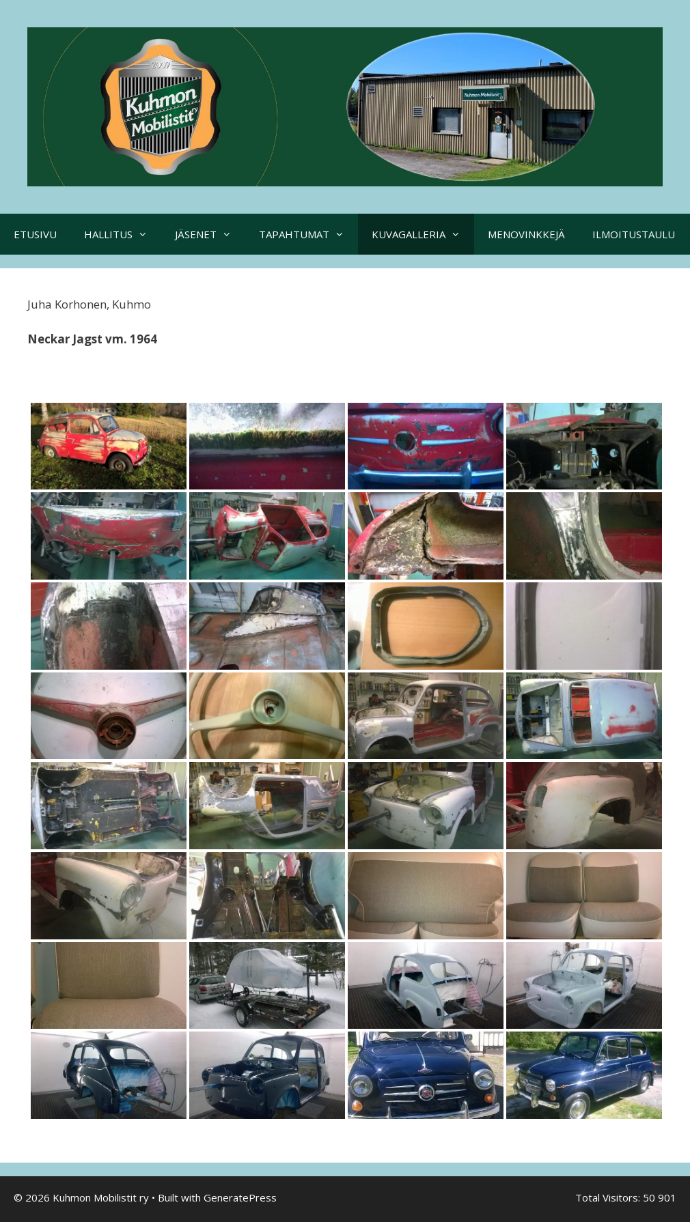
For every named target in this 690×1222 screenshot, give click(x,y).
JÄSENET (210, 234)
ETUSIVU (35, 234)
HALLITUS (122, 234)
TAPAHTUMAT (308, 234)
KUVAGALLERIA (423, 234)
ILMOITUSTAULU (633, 234)
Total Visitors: (609, 1197)
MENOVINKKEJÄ (526, 234)
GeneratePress (240, 1197)
